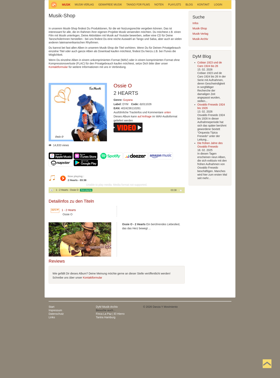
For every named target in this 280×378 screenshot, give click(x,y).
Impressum (55, 362)
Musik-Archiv (200, 91)
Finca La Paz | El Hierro (110, 366)
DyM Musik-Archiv (107, 359)
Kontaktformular (58, 119)
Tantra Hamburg (105, 369)
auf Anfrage (145, 169)
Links (52, 369)
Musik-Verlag (200, 86)
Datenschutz (56, 366)
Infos (195, 75)
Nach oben (267, 369)
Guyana (128, 152)
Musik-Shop (199, 81)
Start (51, 359)
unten (167, 164)
